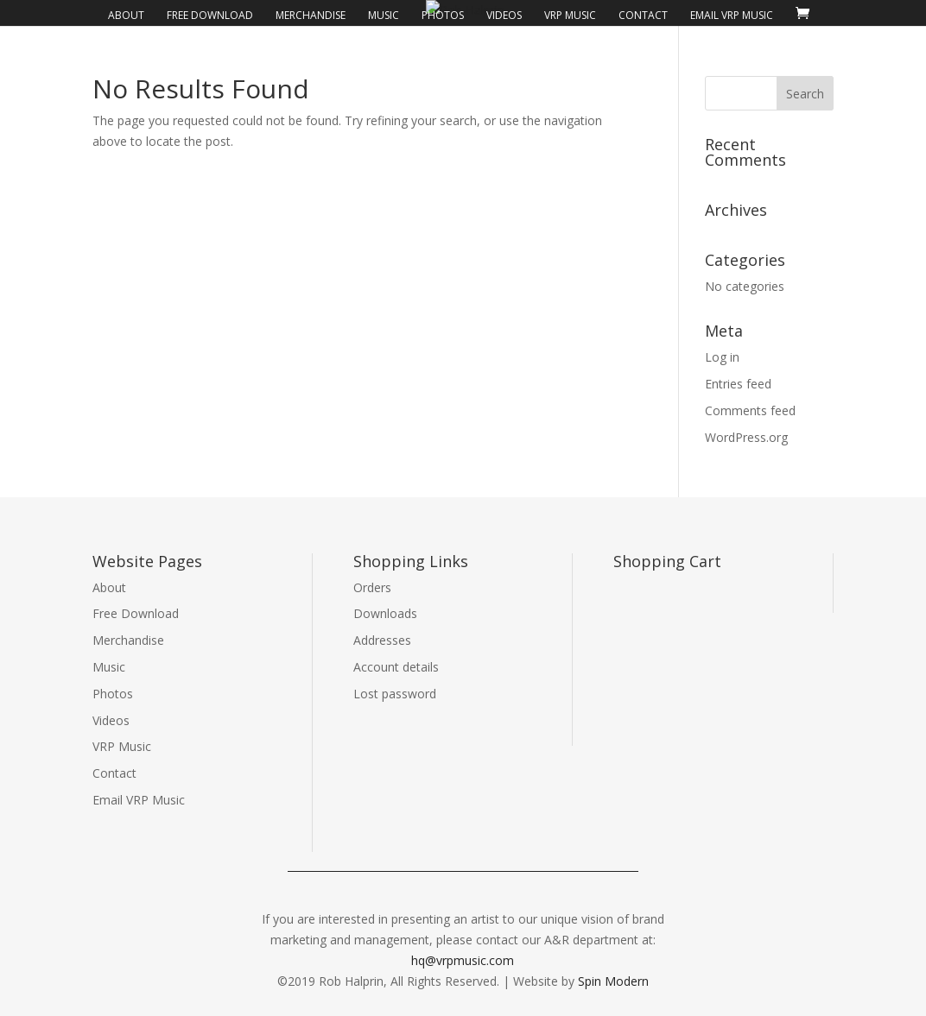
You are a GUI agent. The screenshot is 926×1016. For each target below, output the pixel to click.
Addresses (382, 640)
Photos (443, 15)
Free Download (210, 15)
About (126, 15)
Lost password (394, 693)
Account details (396, 667)
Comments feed (750, 410)
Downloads (385, 613)
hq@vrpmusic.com (462, 960)
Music (383, 15)
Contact (643, 15)
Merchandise (311, 15)
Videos (504, 15)
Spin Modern (613, 981)
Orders (372, 587)
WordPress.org (746, 437)
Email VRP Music (731, 15)
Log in (722, 357)
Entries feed (738, 383)
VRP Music (570, 15)
